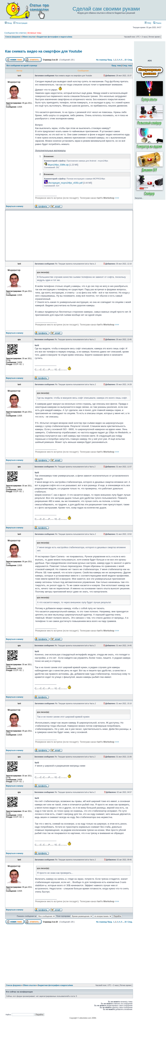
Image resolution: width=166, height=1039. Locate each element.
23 (125, 60)
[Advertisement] (37, 235)
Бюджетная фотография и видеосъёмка (54, 37)
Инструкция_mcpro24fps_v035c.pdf (65, 183)
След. (130, 60)
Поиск (157, 23)
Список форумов (12, 37)
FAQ (148, 23)
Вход (8, 23)
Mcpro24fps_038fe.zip (58, 165)
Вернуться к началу (14, 206)
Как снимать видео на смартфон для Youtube (43, 51)
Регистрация (20, 23)
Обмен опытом (28, 37)
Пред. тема (116, 66)
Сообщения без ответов (15, 33)
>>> (77, 198)
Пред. (110, 60)
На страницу (101, 60)
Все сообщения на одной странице (22, 66)
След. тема (127, 66)
